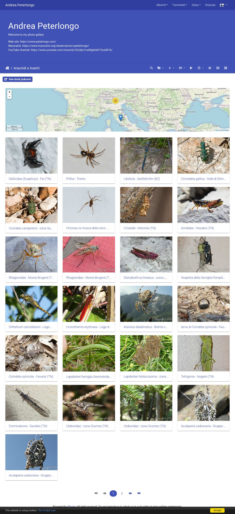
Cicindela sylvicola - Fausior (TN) (31, 376)
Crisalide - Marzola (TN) (140, 228)
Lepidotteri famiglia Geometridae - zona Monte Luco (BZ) (88, 376)
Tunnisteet (178, 5)
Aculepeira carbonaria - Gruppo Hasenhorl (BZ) (203, 426)
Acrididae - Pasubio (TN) (197, 228)
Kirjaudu (210, 5)
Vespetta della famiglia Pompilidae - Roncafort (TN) (203, 277)
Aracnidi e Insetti (27, 68)
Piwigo (72, 506)
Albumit (161, 5)
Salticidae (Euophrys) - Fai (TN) (30, 179)
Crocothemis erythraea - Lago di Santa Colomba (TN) (88, 327)
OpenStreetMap (222, 130)
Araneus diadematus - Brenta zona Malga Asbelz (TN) (146, 327)
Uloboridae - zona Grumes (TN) (87, 426)
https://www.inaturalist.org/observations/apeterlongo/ (55, 45)
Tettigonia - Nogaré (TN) (197, 376)
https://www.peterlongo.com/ (38, 41)
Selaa (195, 5)
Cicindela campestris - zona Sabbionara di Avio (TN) (31, 228)
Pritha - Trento (75, 179)
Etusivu (7, 68)
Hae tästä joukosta (17, 79)
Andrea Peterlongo (19, 5)
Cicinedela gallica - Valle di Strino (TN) (203, 179)
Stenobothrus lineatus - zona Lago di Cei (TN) (146, 277)
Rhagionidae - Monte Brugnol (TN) (31, 277)
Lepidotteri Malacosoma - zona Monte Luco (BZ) (146, 376)
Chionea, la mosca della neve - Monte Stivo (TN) (88, 228)
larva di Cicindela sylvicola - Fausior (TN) (203, 327)
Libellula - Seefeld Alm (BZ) (142, 179)
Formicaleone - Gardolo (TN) (28, 426)
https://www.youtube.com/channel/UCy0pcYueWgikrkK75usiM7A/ (72, 50)
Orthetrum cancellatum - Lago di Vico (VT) (31, 327)
